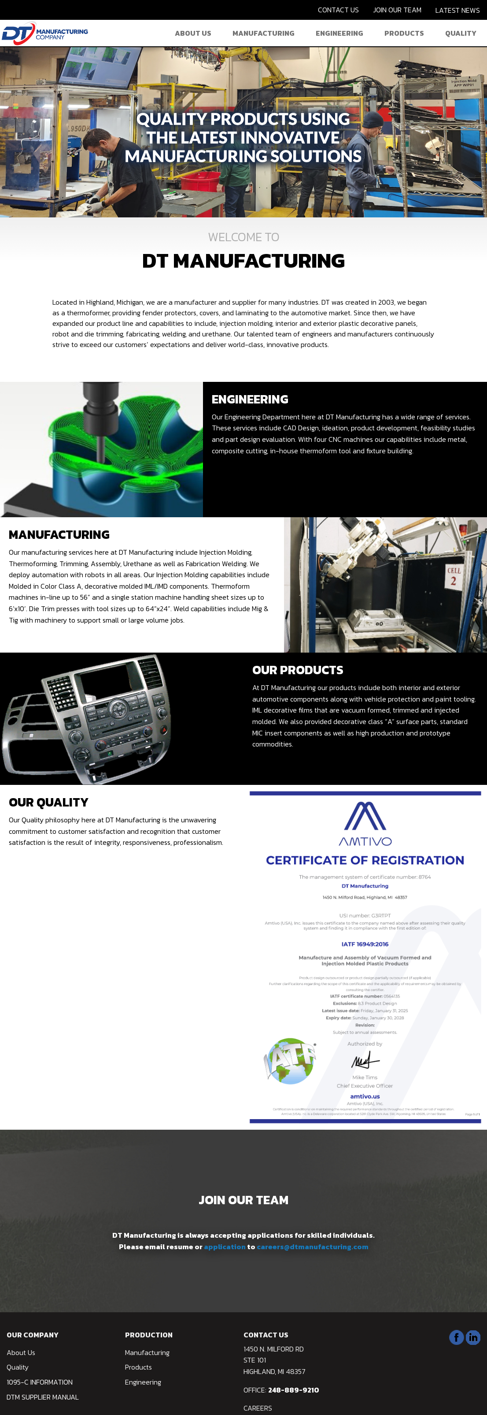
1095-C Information (40, 1382)
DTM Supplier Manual (43, 1397)
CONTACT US (338, 9)
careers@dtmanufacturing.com (313, 1246)
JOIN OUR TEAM (397, 9)
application (225, 1246)
